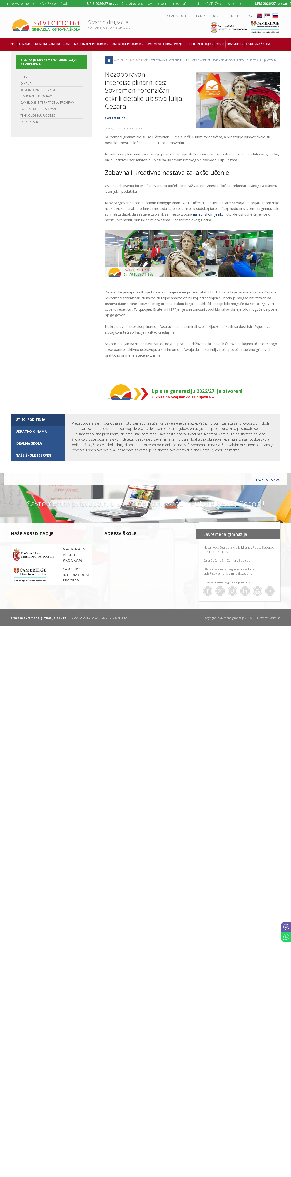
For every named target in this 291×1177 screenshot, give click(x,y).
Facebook (207, 591)
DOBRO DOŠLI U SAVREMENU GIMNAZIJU (99, 618)
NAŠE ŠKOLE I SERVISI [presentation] (33, 455)
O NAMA (25, 83)
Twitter (220, 591)
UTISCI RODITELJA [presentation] (30, 419)
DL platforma (241, 16)
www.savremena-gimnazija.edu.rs (226, 582)
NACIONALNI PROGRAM (36, 96)
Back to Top (265, 480)
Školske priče (139, 60)
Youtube (257, 591)
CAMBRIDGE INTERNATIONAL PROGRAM (47, 103)
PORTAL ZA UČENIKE (177, 16)
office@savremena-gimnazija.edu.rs (228, 569)
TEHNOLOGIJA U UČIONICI (38, 115)
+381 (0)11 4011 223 (216, 551)
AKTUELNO (120, 60)
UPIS (23, 77)
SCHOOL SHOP (30, 122)
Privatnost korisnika (268, 618)
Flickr (270, 591)
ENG (259, 15)
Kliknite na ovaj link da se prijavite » (182, 397)
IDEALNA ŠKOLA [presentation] (29, 443)
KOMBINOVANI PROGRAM (37, 90)
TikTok (232, 591)
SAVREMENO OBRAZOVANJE (39, 109)
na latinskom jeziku (208, 214)
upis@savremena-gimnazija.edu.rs (227, 573)
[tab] (38, 420)
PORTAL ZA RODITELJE (211, 16)
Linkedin (245, 591)
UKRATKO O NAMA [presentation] (31, 431)
